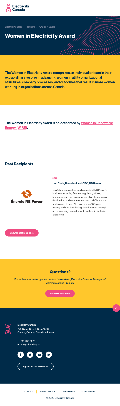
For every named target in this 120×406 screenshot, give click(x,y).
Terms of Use (68, 391)
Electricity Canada (13, 26)
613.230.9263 (26, 341)
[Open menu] (111, 8)
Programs (30, 26)
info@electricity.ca (29, 345)
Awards (42, 26)
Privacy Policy (47, 391)
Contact (29, 391)
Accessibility (88, 391)
